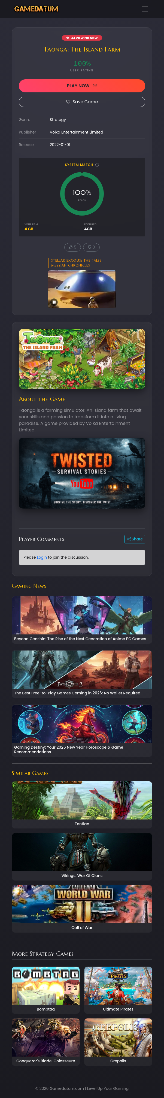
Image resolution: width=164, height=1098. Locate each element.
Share (135, 539)
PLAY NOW (82, 86)
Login (42, 557)
